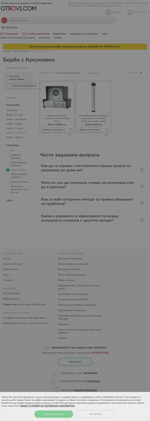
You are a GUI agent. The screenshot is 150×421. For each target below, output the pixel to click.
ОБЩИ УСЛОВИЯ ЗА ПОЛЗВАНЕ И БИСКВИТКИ (47, 405)
